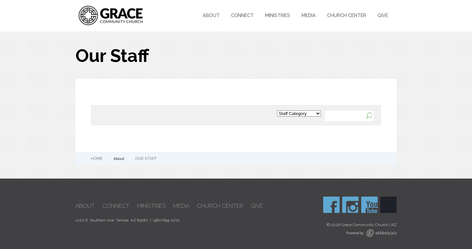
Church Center (346, 15)
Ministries (277, 15)
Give (383, 15)
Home (97, 158)
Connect (242, 15)
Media (309, 15)
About (211, 15)
